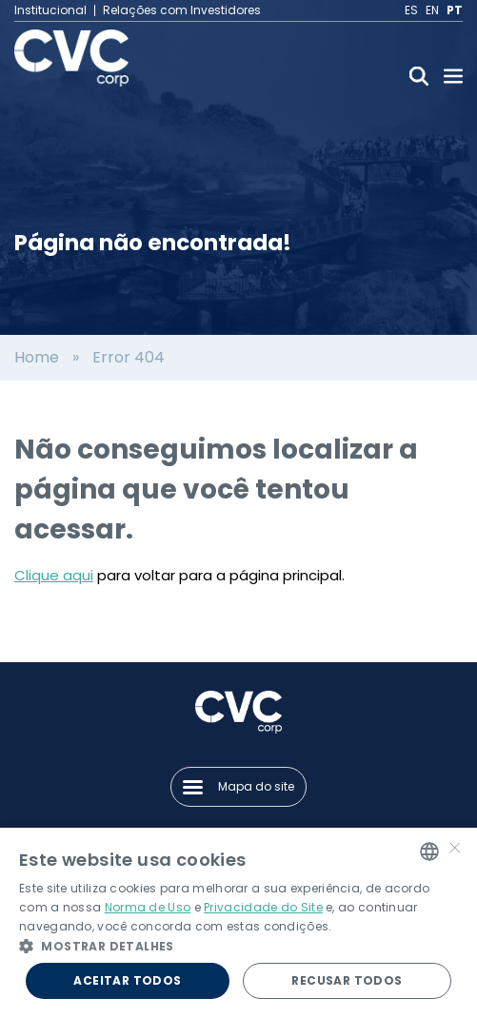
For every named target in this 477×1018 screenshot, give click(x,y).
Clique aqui (53, 575)
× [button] (455, 850)
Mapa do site (238, 786)
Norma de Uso (148, 907)
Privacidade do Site (263, 907)
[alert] (238, 923)
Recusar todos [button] (346, 980)
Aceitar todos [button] (127, 980)
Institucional (50, 10)
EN (432, 10)
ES (411, 10)
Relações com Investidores (182, 10)
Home (36, 357)
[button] (238, 945)
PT (455, 10)
